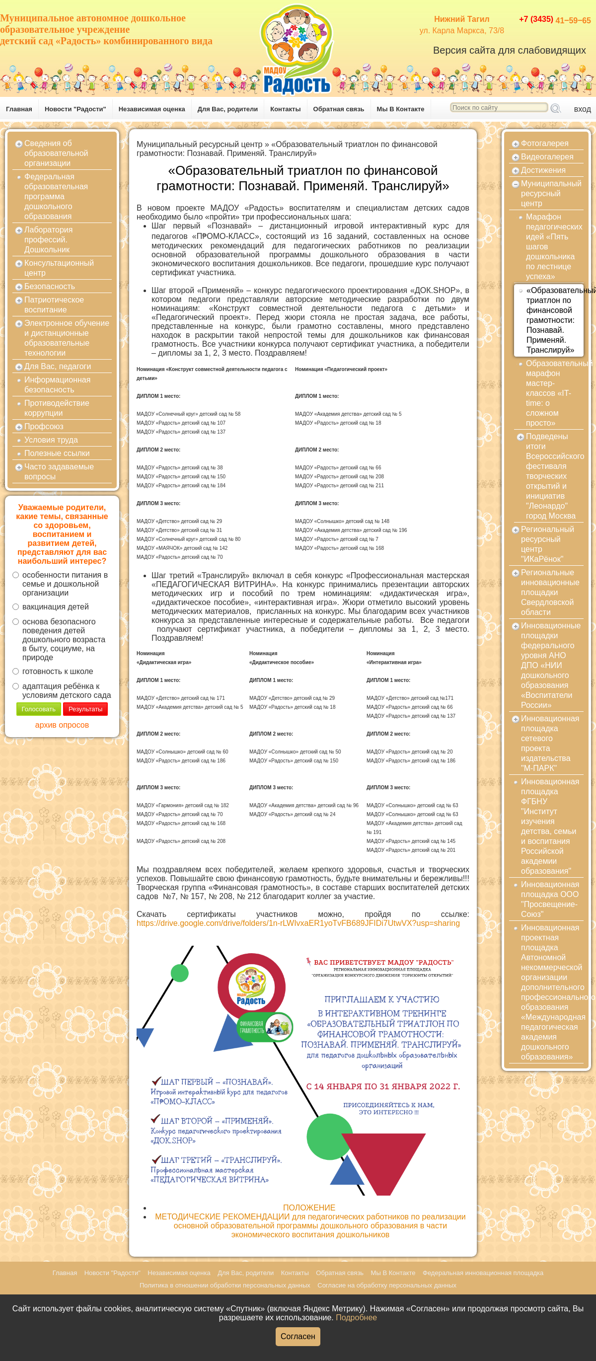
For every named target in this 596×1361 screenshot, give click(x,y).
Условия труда (51, 440)
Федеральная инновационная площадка (483, 1273)
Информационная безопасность (57, 385)
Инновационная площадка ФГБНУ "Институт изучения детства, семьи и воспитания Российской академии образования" (550, 826)
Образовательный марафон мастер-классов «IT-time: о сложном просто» (555, 393)
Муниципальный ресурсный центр (200, 144)
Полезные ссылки (57, 453)
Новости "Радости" (75, 109)
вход (582, 109)
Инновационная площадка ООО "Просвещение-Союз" (550, 899)
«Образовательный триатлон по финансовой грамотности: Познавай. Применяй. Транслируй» (287, 148)
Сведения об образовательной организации (56, 153)
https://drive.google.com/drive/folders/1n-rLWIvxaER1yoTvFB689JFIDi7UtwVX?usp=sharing (298, 923)
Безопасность (49, 286)
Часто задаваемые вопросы (59, 471)
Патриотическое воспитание (54, 305)
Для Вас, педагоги (57, 366)
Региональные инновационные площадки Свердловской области (550, 592)
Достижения (543, 170)
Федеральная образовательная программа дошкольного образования (56, 196)
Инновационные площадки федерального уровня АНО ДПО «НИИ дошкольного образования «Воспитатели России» (551, 665)
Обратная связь (339, 109)
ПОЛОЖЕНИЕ (310, 1208)
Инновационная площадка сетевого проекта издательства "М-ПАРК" (550, 743)
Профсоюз (44, 426)
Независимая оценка (152, 109)
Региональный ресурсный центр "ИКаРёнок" (547, 544)
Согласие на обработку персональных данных (386, 1285)
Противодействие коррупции (56, 408)
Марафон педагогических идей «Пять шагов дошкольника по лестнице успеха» (554, 247)
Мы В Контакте (401, 109)
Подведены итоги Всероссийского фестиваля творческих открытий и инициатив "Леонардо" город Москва (555, 476)
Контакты (285, 109)
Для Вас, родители (228, 109)
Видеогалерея (547, 156)
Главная (19, 109)
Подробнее (356, 1317)
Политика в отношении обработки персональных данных (225, 1285)
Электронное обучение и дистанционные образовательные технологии (66, 338)
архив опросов (62, 725)
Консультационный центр (59, 268)
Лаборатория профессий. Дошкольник (48, 240)
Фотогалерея (545, 143)
